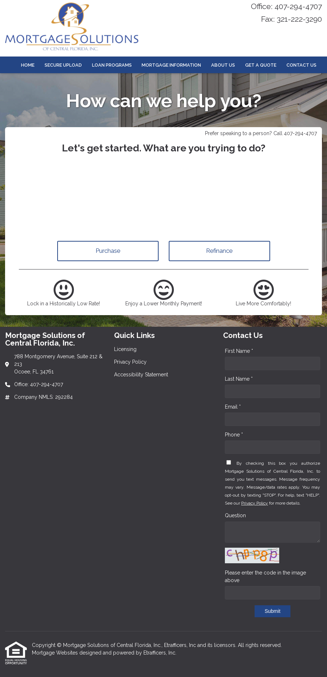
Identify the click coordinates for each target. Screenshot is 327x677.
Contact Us (301, 65)
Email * (233, 407)
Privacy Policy (254, 503)
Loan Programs (112, 65)
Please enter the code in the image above (265, 576)
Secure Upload (63, 65)
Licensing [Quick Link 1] (125, 349)
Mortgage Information (171, 65)
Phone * (234, 435)
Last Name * (239, 379)
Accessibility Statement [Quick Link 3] (141, 374)
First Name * (239, 351)
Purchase (108, 250)
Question (235, 515)
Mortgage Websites (55, 653)
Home (27, 65)
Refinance (219, 250)
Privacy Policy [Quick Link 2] (130, 362)
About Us (223, 65)
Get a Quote (260, 65)
